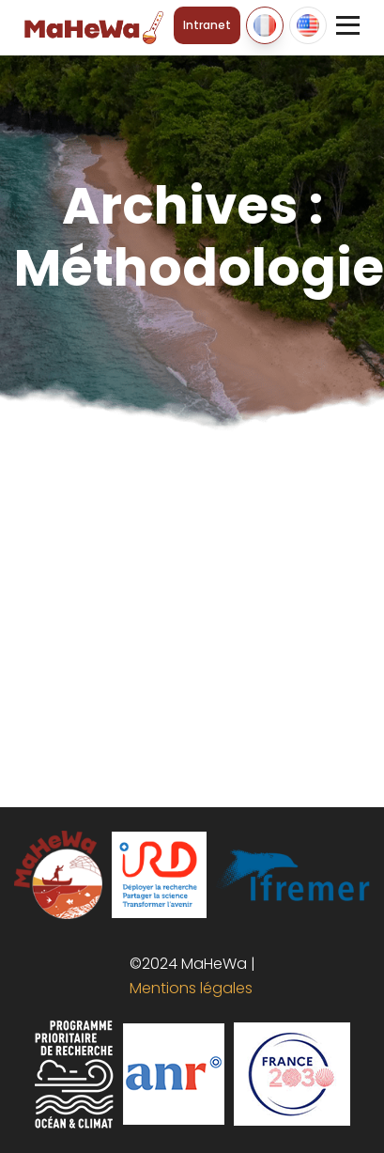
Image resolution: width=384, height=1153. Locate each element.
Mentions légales (187, 988)
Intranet (207, 25)
